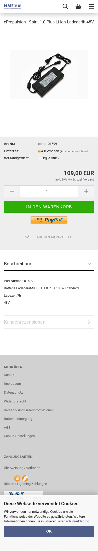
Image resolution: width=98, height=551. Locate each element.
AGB (7, 428)
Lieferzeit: (11, 151)
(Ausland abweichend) (74, 151)
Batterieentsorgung (18, 419)
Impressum (12, 384)
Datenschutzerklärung (72, 521)
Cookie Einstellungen (19, 436)
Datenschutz (13, 392)
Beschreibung (18, 263)
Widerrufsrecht (15, 401)
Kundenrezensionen (24, 322)
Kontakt (9, 375)
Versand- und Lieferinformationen (29, 410)
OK (49, 531)
